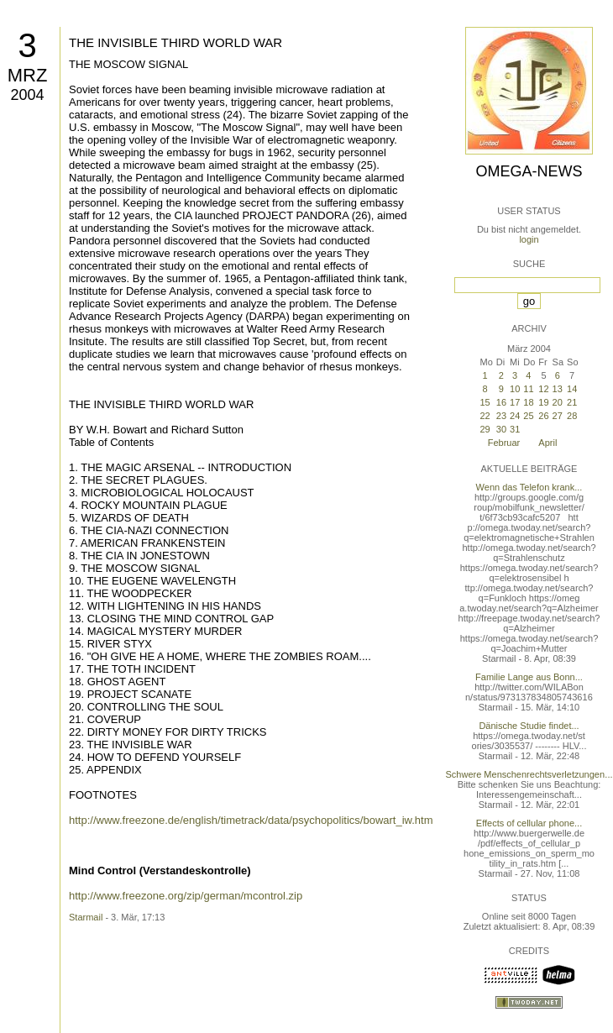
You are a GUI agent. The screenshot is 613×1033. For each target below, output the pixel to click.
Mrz (28, 75)
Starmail (85, 917)
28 (572, 416)
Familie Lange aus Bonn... (529, 677)
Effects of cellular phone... (529, 823)
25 (528, 416)
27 (558, 416)
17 (515, 402)
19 (543, 402)
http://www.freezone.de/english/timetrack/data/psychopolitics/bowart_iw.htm (251, 820)
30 (501, 429)
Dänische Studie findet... (529, 726)
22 (484, 416)
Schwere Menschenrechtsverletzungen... (529, 774)
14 (572, 389)
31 (515, 429)
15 (484, 402)
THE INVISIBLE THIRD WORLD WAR (175, 42)
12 (543, 389)
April (547, 443)
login (528, 239)
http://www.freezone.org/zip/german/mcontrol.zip (185, 895)
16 (501, 402)
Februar (504, 443)
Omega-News (528, 171)
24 (515, 416)
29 (484, 429)
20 (558, 402)
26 (543, 416)
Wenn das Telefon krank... (529, 487)
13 (558, 389)
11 (528, 389)
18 (528, 402)
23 (501, 416)
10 (515, 389)
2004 (27, 95)
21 (572, 402)
